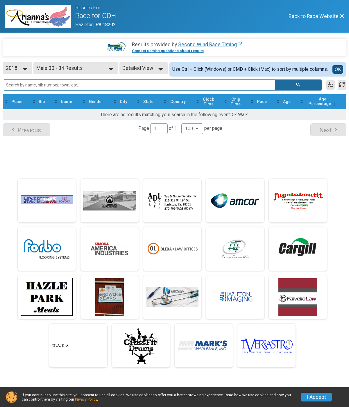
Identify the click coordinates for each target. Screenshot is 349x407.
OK (338, 69)
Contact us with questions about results (168, 51)
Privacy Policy (86, 399)
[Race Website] (40, 16)
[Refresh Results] (342, 85)
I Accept (316, 397)
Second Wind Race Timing (207, 44)
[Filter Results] (330, 85)
